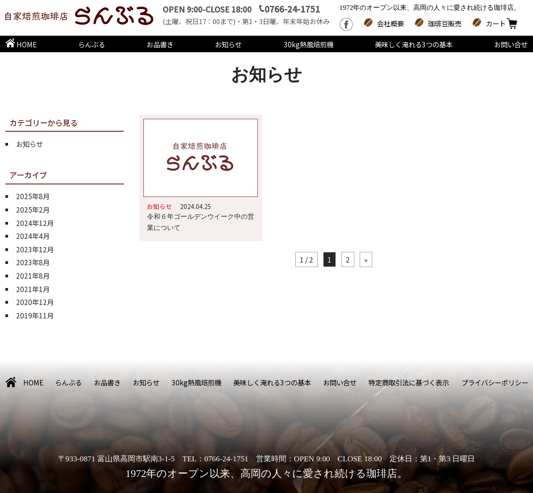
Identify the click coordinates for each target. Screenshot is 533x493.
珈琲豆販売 (445, 23)
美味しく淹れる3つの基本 (414, 44)
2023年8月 (33, 262)
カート (496, 23)
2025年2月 (33, 209)
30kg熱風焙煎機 (308, 44)
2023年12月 (35, 249)
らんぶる (91, 44)
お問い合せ (511, 44)
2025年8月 (33, 196)
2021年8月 (33, 275)
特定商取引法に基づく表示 (409, 382)
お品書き (160, 44)
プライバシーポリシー (494, 382)
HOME (21, 44)
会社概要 (390, 23)
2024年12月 (35, 223)
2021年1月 (33, 289)
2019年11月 (35, 315)
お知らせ (228, 44)
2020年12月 (35, 302)
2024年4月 (33, 236)
